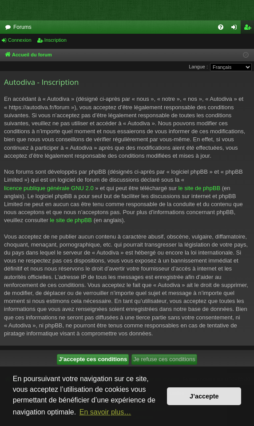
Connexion (20, 40)
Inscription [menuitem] (249, 29)
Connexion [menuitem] (236, 29)
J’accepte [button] (204, 396)
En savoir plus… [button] (105, 412)
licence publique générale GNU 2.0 (49, 188)
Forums (22, 27)
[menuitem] (220, 27)
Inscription (55, 40)
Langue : (198, 66)
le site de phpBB (199, 188)
